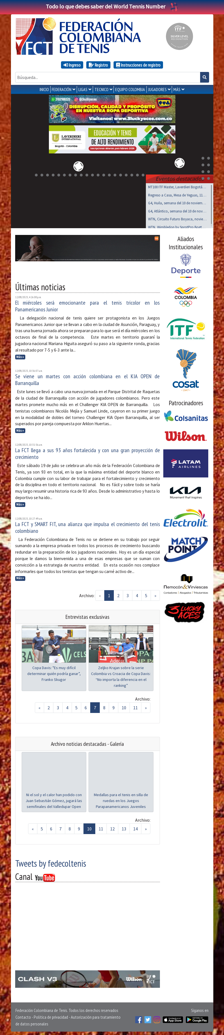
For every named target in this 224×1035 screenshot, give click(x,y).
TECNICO (101, 89)
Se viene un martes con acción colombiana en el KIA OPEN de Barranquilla (87, 379)
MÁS (176, 89)
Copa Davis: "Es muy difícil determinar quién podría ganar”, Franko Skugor (54, 672)
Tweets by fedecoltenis (50, 862)
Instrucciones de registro (138, 65)
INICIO (44, 89)
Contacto (23, 1016)
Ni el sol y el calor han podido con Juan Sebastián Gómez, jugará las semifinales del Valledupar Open (54, 799)
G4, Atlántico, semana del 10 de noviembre (177, 210)
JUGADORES (157, 89)
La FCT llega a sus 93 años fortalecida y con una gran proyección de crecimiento (87, 452)
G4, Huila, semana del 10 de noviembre (177, 202)
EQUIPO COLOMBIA (130, 89)
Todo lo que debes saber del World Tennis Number (112, 6)
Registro (98, 65)
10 (124, 706)
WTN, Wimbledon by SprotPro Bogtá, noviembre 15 (177, 226)
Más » (20, 356)
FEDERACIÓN (61, 89)
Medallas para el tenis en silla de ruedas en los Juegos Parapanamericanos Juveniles (121, 799)
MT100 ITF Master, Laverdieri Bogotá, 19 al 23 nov (177, 186)
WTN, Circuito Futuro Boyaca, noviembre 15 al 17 (177, 218)
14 (135, 827)
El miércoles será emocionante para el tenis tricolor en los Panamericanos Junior (87, 305)
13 (124, 827)
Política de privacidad (51, 1016)
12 (112, 827)
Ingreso (72, 65)
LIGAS (82, 89)
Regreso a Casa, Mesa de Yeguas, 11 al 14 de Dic (177, 194)
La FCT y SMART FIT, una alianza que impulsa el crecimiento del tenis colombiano (87, 526)
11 (135, 706)
